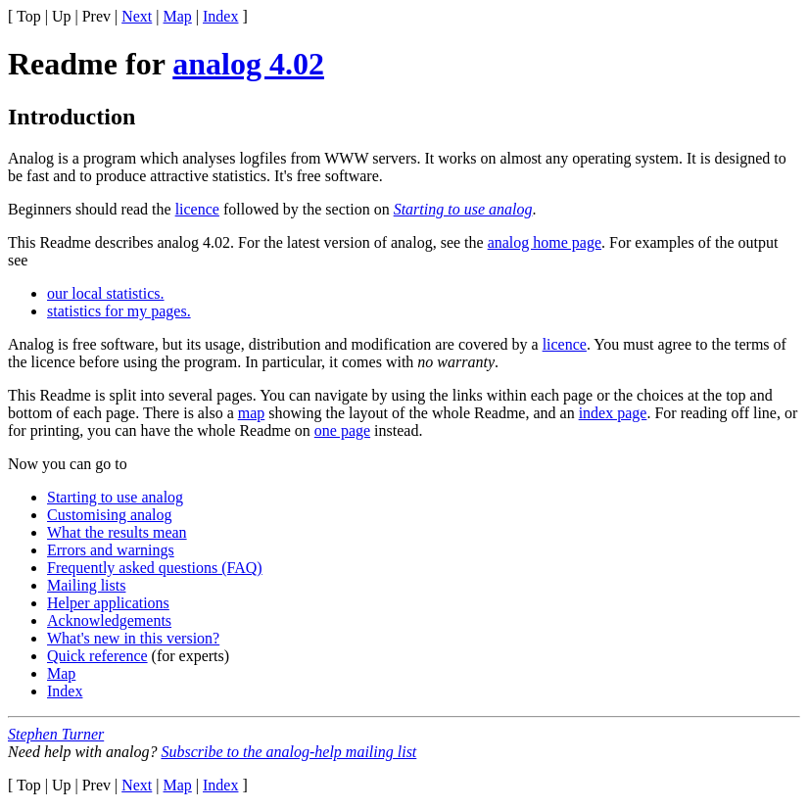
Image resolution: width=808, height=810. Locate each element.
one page (342, 430)
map (251, 413)
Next (136, 16)
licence (197, 209)
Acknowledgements (109, 620)
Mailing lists (86, 585)
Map (178, 16)
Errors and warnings (110, 550)
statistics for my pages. (119, 311)
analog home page (544, 242)
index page (613, 413)
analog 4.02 (248, 63)
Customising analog (109, 514)
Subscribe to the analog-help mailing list (288, 751)
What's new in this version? (133, 638)
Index (220, 16)
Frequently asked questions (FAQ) (154, 567)
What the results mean (117, 532)
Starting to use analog (463, 209)
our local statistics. (106, 293)
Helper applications (108, 603)
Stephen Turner (56, 734)
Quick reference (97, 655)
